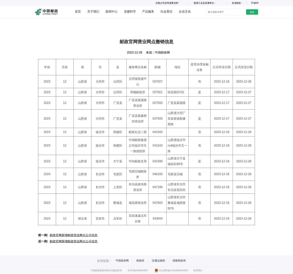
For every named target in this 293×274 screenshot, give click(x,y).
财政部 (140, 260)
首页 (78, 11)
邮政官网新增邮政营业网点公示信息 (74, 235)
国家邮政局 (179, 260)
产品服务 (148, 11)
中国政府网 (122, 260)
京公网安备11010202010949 (171, 270)
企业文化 (185, 11)
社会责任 (166, 11)
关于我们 (93, 11)
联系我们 (197, 270)
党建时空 (130, 11)
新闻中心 (112, 11)
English (255, 2)
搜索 (252, 12)
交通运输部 (158, 260)
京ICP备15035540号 (138, 270)
